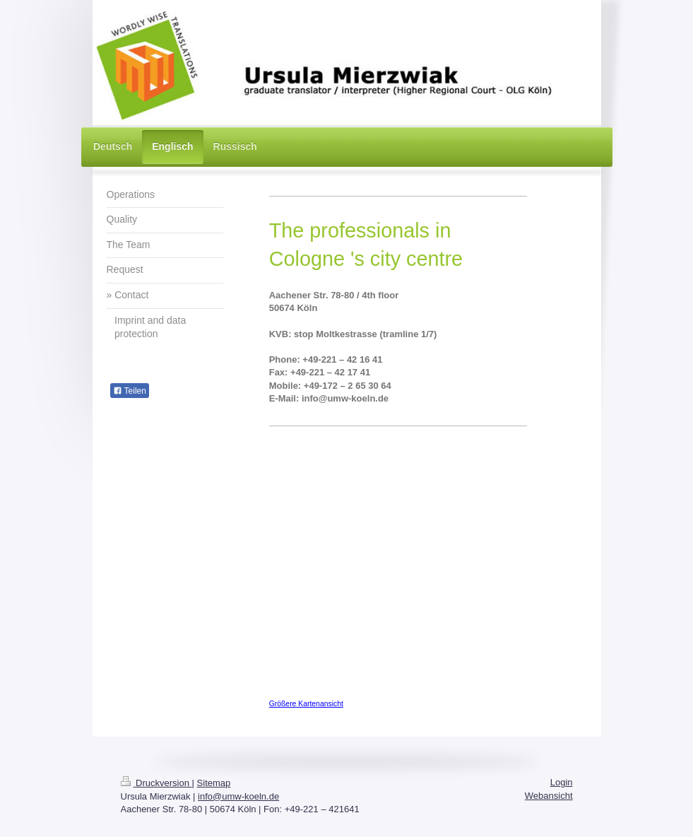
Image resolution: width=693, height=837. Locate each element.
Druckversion (156, 783)
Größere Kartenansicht (306, 704)
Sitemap (214, 783)
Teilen (129, 391)
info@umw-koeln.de (238, 796)
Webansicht (549, 795)
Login (561, 782)
